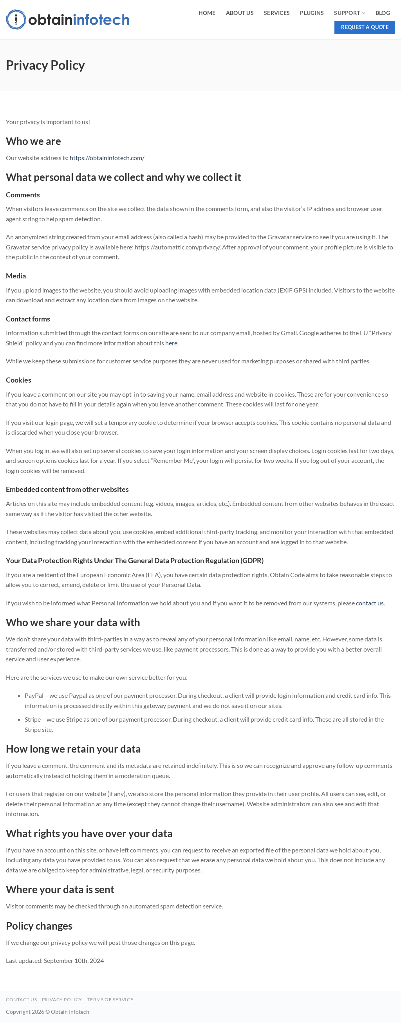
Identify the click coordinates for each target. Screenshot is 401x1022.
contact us (370, 603)
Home (207, 12)
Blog (383, 12)
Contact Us (21, 999)
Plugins (312, 12)
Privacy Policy (62, 999)
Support (349, 13)
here (171, 343)
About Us (240, 12)
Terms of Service (110, 999)
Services (277, 12)
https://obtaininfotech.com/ (107, 157)
